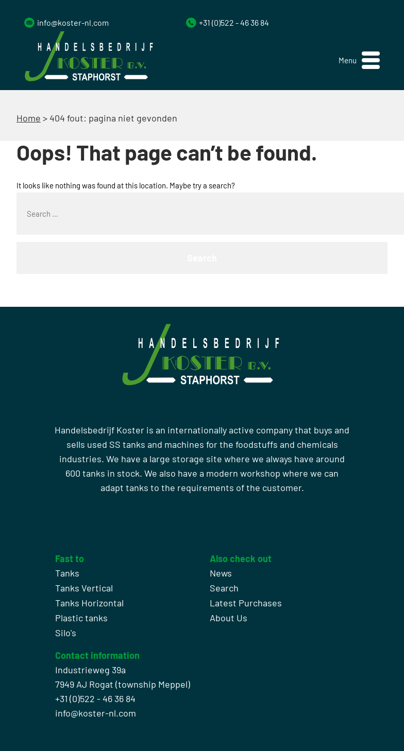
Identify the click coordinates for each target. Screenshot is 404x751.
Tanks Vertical (84, 587)
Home (28, 118)
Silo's (65, 632)
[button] (359, 60)
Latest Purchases (246, 602)
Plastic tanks (81, 617)
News (221, 573)
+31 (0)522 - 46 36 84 (234, 22)
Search (224, 587)
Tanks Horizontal (89, 602)
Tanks (67, 573)
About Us (228, 617)
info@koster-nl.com (73, 22)
